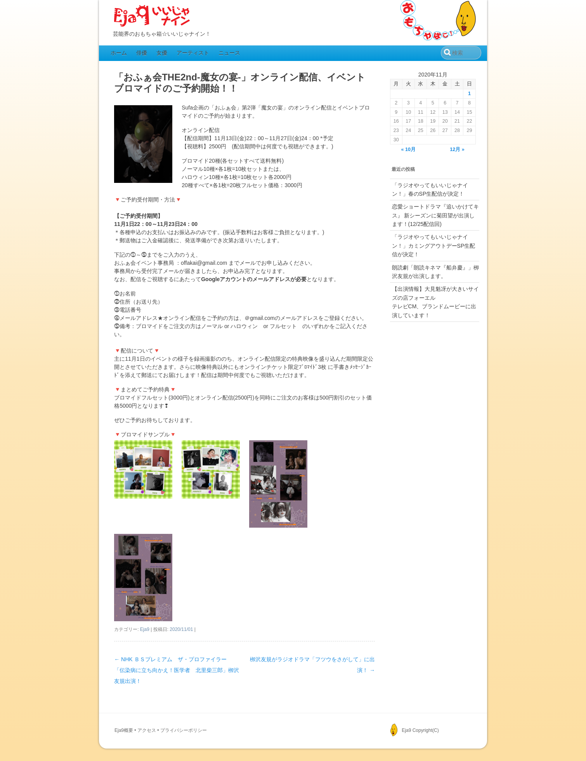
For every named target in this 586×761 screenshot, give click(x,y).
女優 (161, 53)
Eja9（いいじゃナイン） (152, 16)
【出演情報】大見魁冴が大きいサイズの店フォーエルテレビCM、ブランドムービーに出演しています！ (435, 302)
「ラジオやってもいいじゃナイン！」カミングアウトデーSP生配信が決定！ (433, 245)
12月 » (457, 149)
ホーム (119, 53)
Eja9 (144, 629)
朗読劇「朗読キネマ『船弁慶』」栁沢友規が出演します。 (435, 271)
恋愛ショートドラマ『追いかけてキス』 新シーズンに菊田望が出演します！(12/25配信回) (435, 215)
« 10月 (408, 149)
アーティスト (193, 53)
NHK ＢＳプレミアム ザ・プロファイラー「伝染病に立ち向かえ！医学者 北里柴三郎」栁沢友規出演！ (176, 670)
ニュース (229, 53)
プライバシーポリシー (183, 730)
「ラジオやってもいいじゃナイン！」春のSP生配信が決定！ (430, 189)
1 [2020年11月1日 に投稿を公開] (469, 93)
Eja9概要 (123, 730)
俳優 (141, 53)
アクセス (146, 730)
